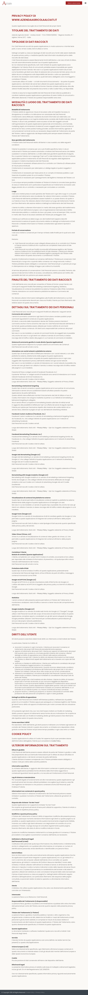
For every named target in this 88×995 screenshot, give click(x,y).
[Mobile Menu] (86, 3)
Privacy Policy (42, 382)
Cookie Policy (56, 741)
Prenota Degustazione (74, 3)
